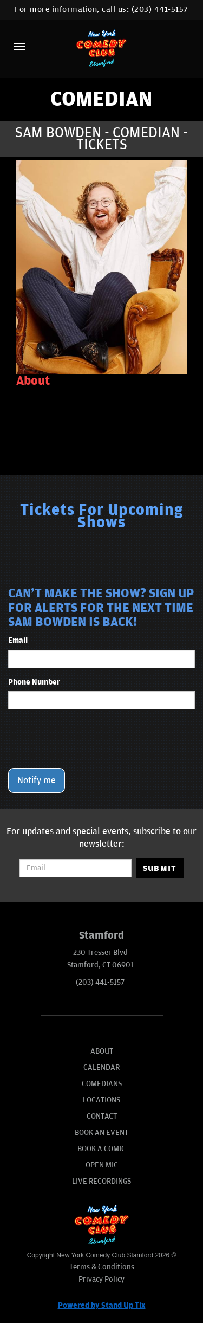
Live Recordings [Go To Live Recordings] (101, 1181)
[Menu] (19, 46)
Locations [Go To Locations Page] (101, 1100)
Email (18, 640)
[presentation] (90, 739)
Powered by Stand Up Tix (102, 1305)
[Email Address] (75, 868)
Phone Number (34, 682)
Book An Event (101, 1132)
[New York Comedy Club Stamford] (102, 48)
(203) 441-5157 (160, 9)
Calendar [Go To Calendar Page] (101, 1067)
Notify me (36, 780)
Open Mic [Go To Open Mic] (102, 1165)
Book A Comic (101, 1148)
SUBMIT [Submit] (160, 868)
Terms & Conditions (101, 1267)
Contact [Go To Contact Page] (102, 1116)
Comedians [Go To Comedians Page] (102, 1083)
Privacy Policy (101, 1279)
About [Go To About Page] (101, 1051)
